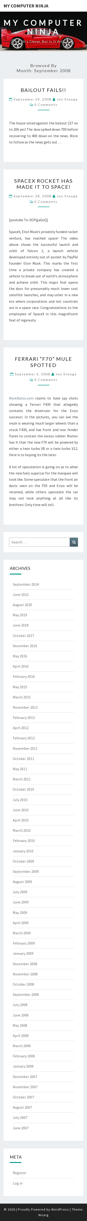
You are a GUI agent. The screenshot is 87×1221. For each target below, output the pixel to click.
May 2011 (20, 768)
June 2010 (21, 810)
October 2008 (23, 984)
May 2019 (20, 615)
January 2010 (23, 851)
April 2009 (21, 922)
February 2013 (24, 717)
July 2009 (20, 892)
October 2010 (23, 789)
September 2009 (26, 871)
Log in (18, 1183)
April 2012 (21, 727)
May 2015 (20, 687)
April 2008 (21, 1035)
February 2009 (24, 943)
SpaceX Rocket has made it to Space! (43, 184)
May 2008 (20, 1025)
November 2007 (25, 1087)
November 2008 (25, 974)
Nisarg (44, 1215)
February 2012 (24, 738)
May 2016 (20, 656)
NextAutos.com (21, 398)
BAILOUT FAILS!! (43, 90)
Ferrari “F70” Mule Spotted (43, 362)
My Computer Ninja (25, 6)
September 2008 (26, 994)
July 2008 (20, 1004)
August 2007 (22, 1107)
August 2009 (22, 881)
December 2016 (25, 645)
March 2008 (22, 1045)
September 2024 (26, 584)
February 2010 (24, 840)
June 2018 (21, 625)
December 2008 (25, 963)
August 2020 (22, 604)
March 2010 (22, 830)
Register (19, 1172)
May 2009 (20, 912)
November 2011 (25, 748)
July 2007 (20, 1117)
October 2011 (23, 758)
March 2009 (22, 933)
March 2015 (22, 697)
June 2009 (21, 902)
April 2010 (21, 820)
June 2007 (21, 1128)
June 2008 (21, 1015)
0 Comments (46, 105)
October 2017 (23, 635)
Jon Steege (67, 99)
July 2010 (20, 799)
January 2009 (23, 953)
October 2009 (23, 861)
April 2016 (21, 666)
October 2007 (23, 1097)
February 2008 (24, 1056)
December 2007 (25, 1076)
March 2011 (22, 779)
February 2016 (24, 676)
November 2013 (25, 707)
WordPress (60, 1209)
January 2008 (23, 1066)
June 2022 (21, 594)
